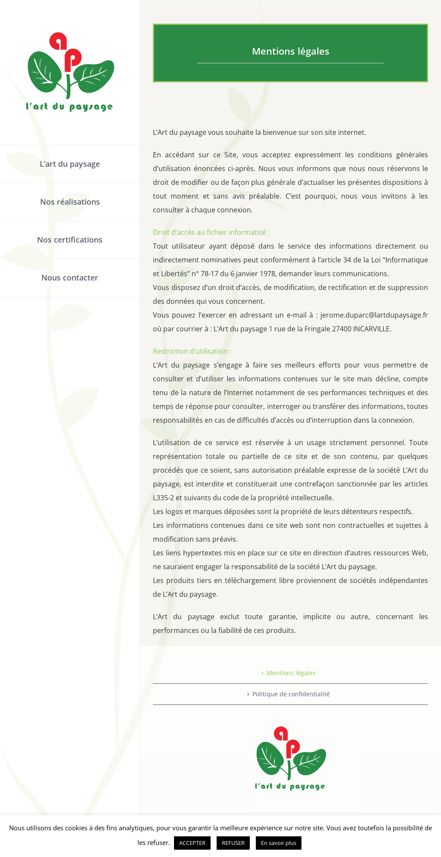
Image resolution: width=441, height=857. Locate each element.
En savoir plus (278, 843)
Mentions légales (291, 673)
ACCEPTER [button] (192, 843)
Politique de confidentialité (291, 694)
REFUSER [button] (233, 843)
